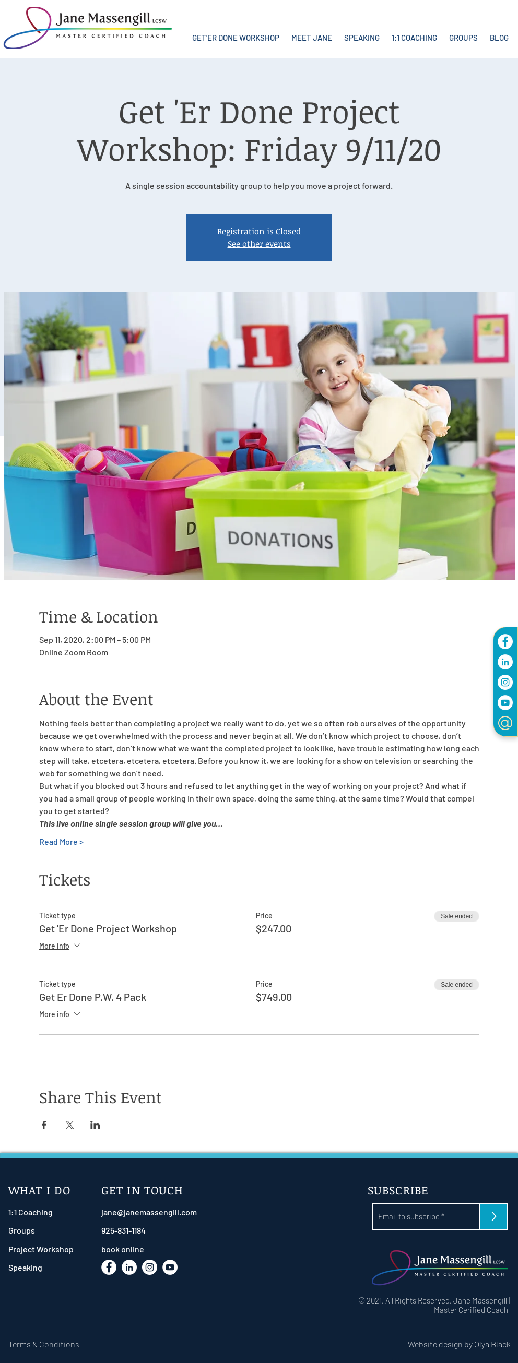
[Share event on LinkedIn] (95, 1125)
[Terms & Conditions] (49, 1344)
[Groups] (36, 1230)
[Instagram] (505, 682)
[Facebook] (505, 641)
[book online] (148, 1249)
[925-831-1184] (148, 1230)
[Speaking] (36, 1267)
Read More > (61, 841)
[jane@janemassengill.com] (149, 1212)
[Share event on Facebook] (44, 1125)
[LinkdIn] (505, 661)
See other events (259, 243)
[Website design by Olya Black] (441, 1344)
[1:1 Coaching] (36, 1212)
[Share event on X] (70, 1125)
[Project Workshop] (41, 1249)
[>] (493, 1216)
